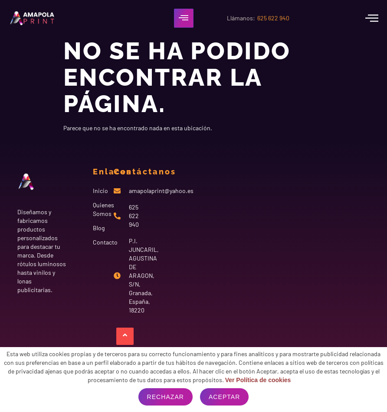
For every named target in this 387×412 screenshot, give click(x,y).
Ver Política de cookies (258, 380)
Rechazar (165, 396)
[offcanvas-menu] (371, 18)
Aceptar (224, 396)
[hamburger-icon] (184, 18)
